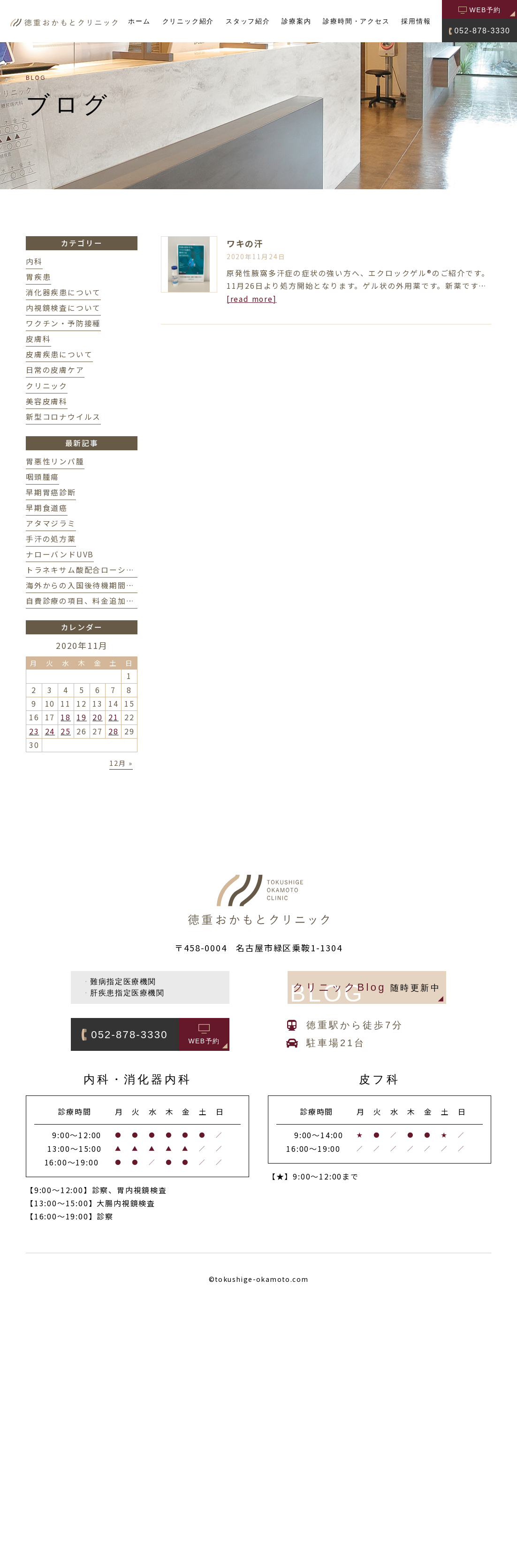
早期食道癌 (47, 507)
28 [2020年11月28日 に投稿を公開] (113, 731)
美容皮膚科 (47, 401)
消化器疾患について (63, 292)
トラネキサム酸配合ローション (84, 569)
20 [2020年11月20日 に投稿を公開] (97, 717)
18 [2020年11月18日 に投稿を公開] (66, 717)
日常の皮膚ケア (55, 369)
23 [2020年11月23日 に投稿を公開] (34, 731)
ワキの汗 (245, 243)
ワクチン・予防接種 (63, 323)
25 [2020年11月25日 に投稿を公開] (66, 731)
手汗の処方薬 (51, 538)
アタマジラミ (51, 523)
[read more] (252, 298)
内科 (34, 261)
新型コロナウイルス (63, 416)
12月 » (121, 763)
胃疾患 (38, 276)
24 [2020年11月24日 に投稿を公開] (50, 731)
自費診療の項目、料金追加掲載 (84, 600)
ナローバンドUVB (60, 554)
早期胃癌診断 (51, 492)
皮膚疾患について (59, 354)
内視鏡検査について (63, 307)
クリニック (47, 385)
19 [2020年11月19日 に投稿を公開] (81, 717)
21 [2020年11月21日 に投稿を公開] (113, 717)
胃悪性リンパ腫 (55, 461)
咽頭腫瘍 (42, 476)
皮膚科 (38, 338)
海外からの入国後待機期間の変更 (88, 585)
